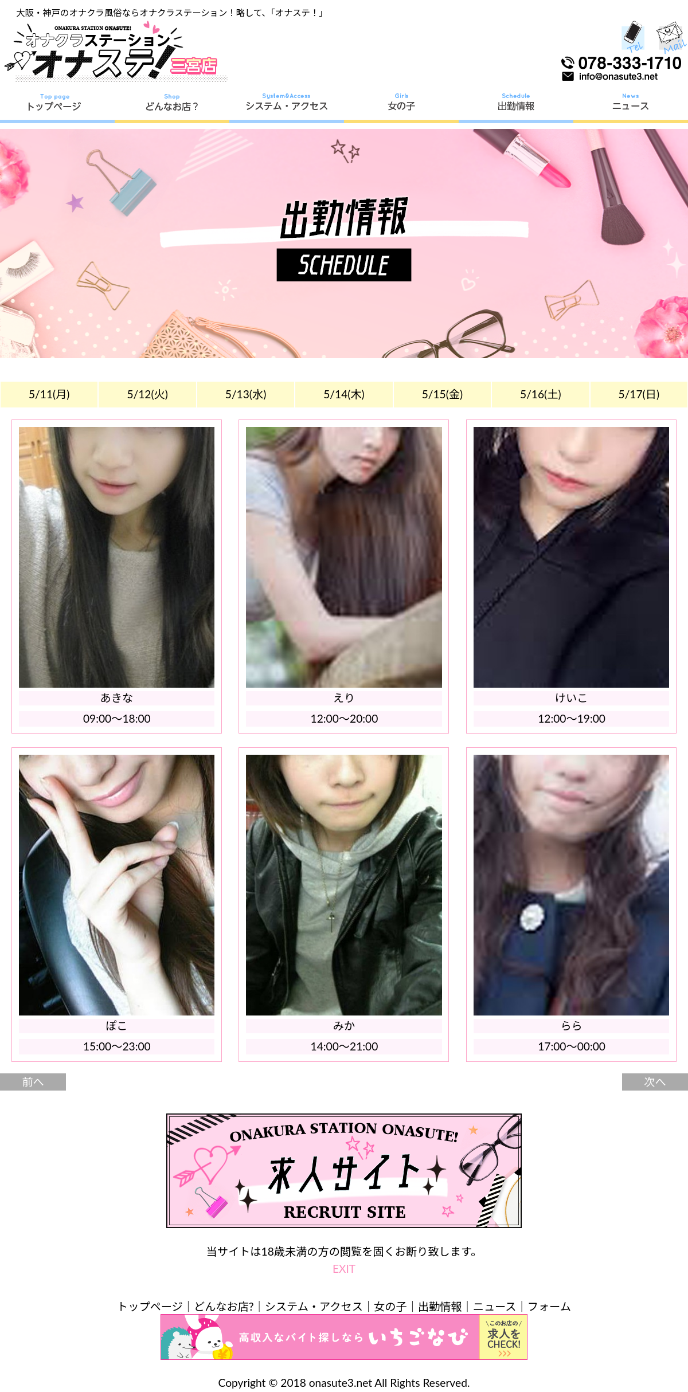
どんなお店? (224, 1306)
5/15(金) (442, 394)
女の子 (390, 1306)
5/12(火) (147, 394)
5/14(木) (344, 394)
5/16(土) (540, 394)
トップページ (150, 1306)
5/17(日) (639, 394)
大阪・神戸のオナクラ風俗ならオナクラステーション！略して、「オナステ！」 (171, 12)
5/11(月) (49, 394)
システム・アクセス (314, 1306)
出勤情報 (440, 1306)
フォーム (549, 1306)
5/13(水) (246, 394)
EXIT (344, 1268)
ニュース (495, 1306)
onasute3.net (340, 1382)
